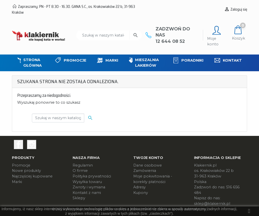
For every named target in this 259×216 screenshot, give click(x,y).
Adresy (139, 187)
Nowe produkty (26, 170)
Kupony (140, 192)
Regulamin (83, 165)
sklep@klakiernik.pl (212, 203)
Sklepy (79, 198)
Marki (17, 181)
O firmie (80, 170)
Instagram (31, 144)
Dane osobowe (147, 165)
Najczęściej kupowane (32, 176)
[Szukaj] (103, 35)
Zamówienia (144, 170)
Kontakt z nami (87, 192)
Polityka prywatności (92, 176)
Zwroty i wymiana (89, 187)
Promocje (21, 165)
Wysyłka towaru (87, 181)
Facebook (18, 144)
